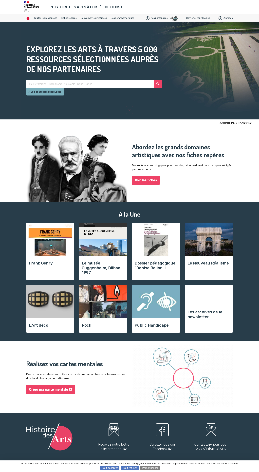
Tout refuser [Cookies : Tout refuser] (130, 468)
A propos (226, 18)
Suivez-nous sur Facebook (162, 446)
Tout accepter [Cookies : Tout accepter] (110, 468)
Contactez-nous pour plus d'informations (211, 446)
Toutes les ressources (45, 18)
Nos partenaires (157, 18)
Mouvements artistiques (94, 18)
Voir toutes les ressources (44, 92)
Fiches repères (69, 18)
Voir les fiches (146, 180)
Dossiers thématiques (122, 18)
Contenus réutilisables (198, 18)
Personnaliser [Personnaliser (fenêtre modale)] (150, 468)
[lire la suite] (129, 110)
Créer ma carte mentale (48, 390)
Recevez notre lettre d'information (113, 446)
